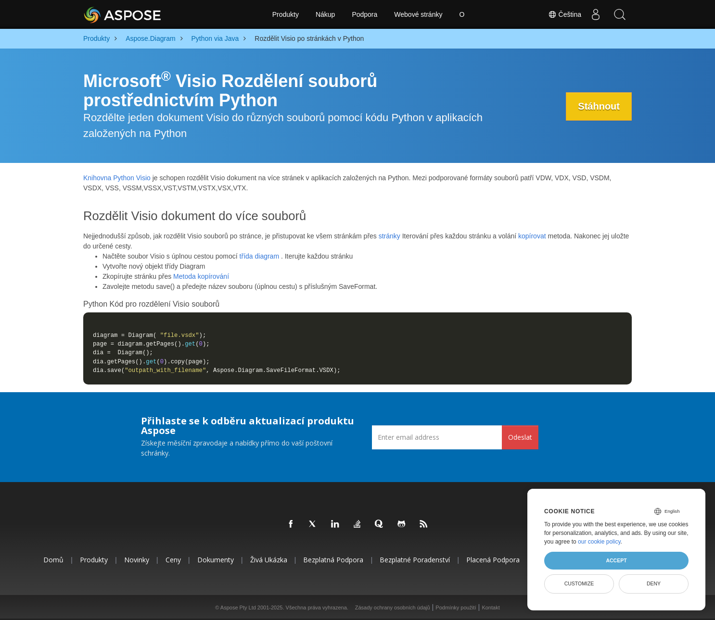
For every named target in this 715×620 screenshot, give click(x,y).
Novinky (136, 559)
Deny (654, 583)
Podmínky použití (455, 607)
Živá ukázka (268, 559)
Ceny (173, 559)
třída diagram (259, 256)
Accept (616, 560)
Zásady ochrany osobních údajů (392, 607)
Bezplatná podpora (333, 559)
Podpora (364, 14)
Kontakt (490, 607)
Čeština (564, 14)
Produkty (285, 14)
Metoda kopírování (201, 276)
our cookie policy (599, 541)
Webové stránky (418, 14)
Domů (53, 559)
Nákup (325, 14)
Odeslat (520, 437)
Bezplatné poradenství (415, 559)
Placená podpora (493, 559)
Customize (579, 583)
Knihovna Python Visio (117, 178)
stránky (389, 236)
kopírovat (532, 236)
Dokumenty (215, 559)
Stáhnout (599, 106)
